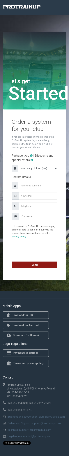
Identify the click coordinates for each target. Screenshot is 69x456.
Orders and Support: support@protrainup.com (34, 423)
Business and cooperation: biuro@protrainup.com (36, 416)
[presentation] (35, 251)
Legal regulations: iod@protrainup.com (30, 436)
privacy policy (19, 236)
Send (34, 264)
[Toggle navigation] (61, 7)
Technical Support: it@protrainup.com (29, 429)
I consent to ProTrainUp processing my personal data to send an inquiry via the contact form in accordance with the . (34, 231)
